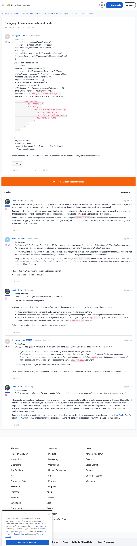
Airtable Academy (94, 453)
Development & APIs (49, 13)
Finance (52, 481)
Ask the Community (30, 13)
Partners (15, 491)
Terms (65, 542)
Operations (53, 464)
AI (12, 475)
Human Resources (57, 470)
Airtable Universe (19, 519)
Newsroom (52, 513)
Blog (49, 502)
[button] (3, 5)
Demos (89, 470)
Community (14, 13)
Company (51, 486)
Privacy (55, 542)
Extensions (16, 464)
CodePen (20, 418)
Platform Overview (19, 453)
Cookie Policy (38, 537)
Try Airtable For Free (56, 519)
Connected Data (18, 481)
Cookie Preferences (106, 542)
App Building (17, 470)
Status (50, 508)
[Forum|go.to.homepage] (19, 5)
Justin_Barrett (18, 200)
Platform (15, 448)
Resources (16, 486)
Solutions (52, 448)
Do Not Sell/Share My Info (83, 542)
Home (4, 13)
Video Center (92, 464)
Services (15, 497)
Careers (50, 497)
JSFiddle (120, 415)
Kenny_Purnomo (19, 238)
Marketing (53, 459)
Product (52, 453)
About (50, 491)
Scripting (17, 163)
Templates (16, 513)
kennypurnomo (18, 35)
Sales (51, 475)
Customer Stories (94, 475)
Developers (16, 502)
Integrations (16, 459)
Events (89, 459)
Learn (88, 448)
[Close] (49, 525)
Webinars (90, 481)
